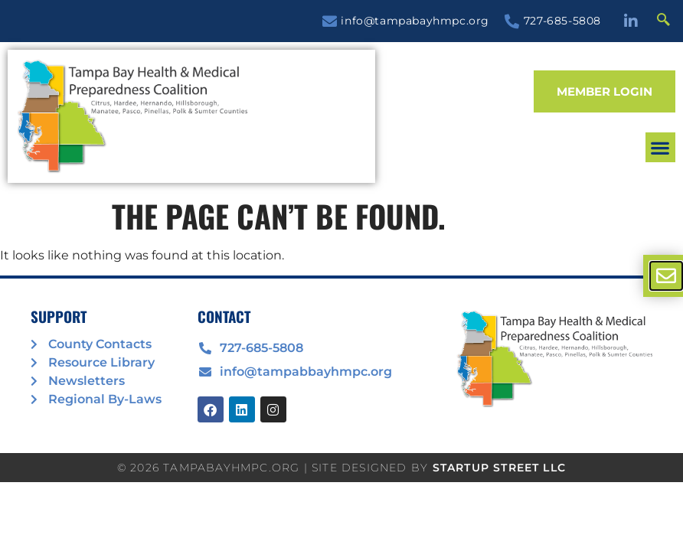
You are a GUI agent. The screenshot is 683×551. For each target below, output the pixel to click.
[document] (341, 275)
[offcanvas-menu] (666, 275)
